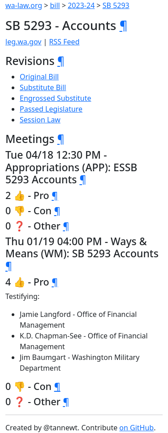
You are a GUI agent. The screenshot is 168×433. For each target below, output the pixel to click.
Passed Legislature (51, 109)
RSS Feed (64, 42)
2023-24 (81, 5)
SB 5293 (116, 5)
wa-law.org (23, 5)
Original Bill (39, 77)
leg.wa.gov (23, 42)
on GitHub (136, 428)
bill (55, 5)
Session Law (40, 120)
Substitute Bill (43, 87)
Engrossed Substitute (55, 98)
